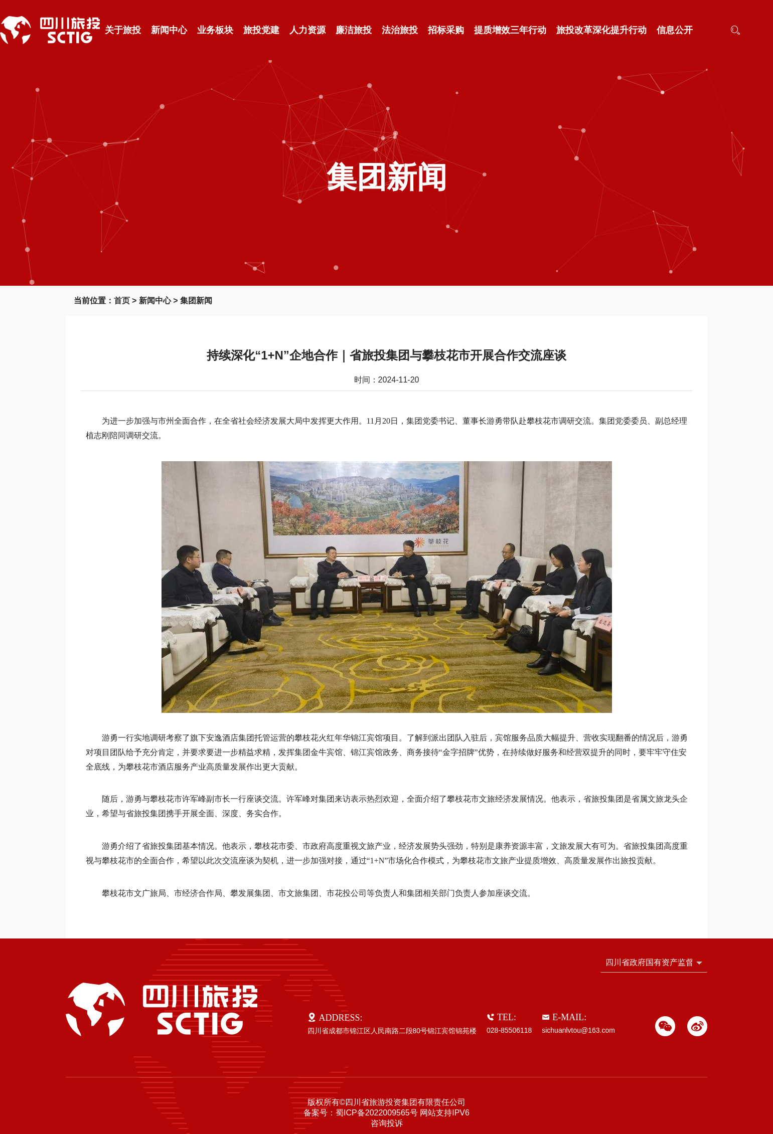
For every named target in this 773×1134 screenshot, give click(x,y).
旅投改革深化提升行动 (601, 30)
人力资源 (307, 30)
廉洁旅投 (354, 30)
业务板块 (215, 30)
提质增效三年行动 (510, 30)
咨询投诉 (387, 1123)
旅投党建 (261, 30)
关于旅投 (123, 30)
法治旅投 (400, 30)
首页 (122, 300)
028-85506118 (509, 1030)
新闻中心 (169, 30)
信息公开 (675, 30)
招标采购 (446, 30)
